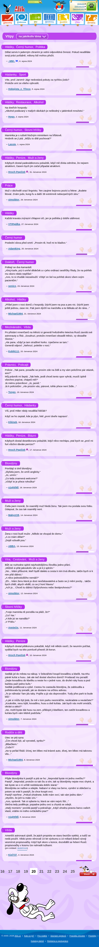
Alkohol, (10, 299)
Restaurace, (24, 102)
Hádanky (30, 405)
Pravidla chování (77, 936)
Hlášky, (10, 46)
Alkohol (39, 102)
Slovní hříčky (32, 129)
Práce (9, 185)
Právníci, (11, 364)
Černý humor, (25, 46)
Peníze (20, 641)
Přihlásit (91, 9)
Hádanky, (11, 74)
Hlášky (9, 213)
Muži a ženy (36, 157)
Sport (22, 74)
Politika (40, 46)
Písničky (92, 936)
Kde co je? (29, 936)
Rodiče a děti (13, 732)
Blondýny (11, 463)
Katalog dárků (37, 941)
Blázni (32, 435)
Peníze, (21, 157)
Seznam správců (58, 936)
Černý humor (13, 237)
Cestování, (20, 559)
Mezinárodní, (13, 327)
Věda (27, 327)
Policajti (23, 364)
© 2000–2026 (11, 936)
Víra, (8, 559)
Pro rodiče (42, 936)
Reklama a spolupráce (57, 941)
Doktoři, (10, 262)
